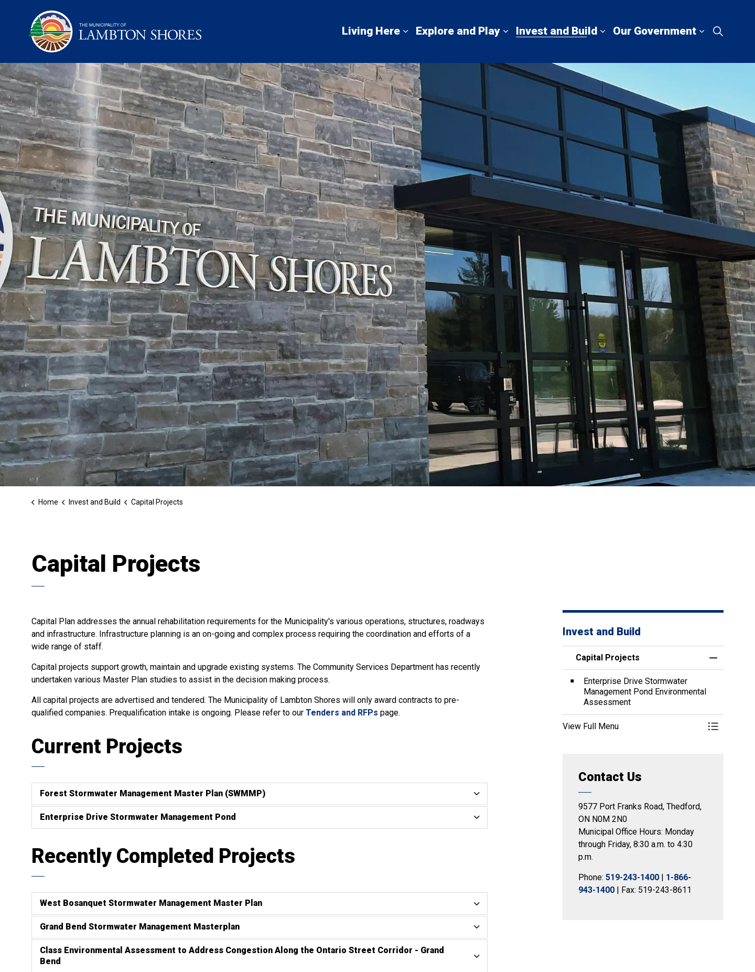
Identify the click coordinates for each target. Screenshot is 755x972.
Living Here (371, 31)
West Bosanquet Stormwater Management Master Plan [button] (151, 903)
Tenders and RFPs (342, 713)
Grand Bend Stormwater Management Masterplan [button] (140, 927)
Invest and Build (556, 31)
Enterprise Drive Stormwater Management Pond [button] (138, 817)
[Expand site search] (718, 31)
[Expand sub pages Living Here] (405, 31)
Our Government (654, 31)
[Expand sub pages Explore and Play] (505, 31)
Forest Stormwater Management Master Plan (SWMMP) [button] (152, 793)
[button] (633, 726)
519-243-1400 (632, 877)
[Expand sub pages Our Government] (701, 31)
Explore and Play (458, 31)
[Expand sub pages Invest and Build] (602, 31)
